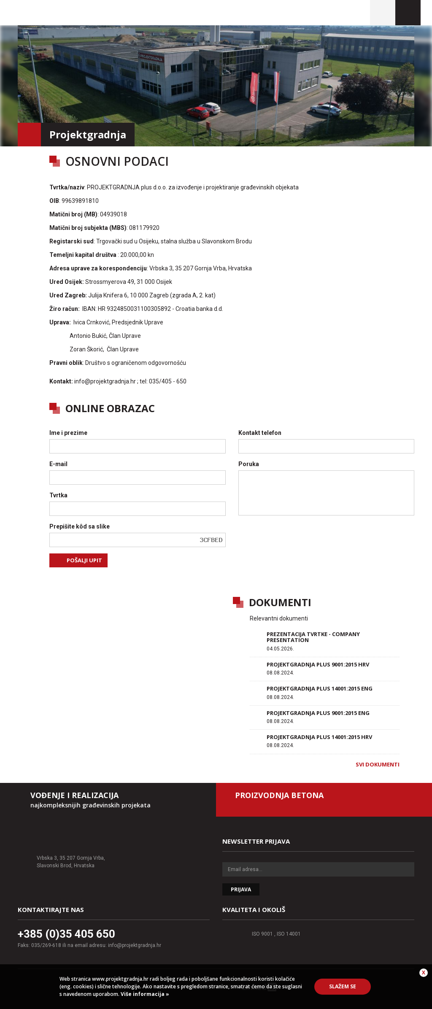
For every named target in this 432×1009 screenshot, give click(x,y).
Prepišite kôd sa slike (79, 526)
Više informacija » (144, 994)
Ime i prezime (68, 432)
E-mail (58, 464)
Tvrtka (58, 495)
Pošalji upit (84, 560)
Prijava (241, 889)
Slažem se (342, 986)
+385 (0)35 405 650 (66, 934)
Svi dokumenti (378, 764)
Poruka (248, 464)
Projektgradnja (75, 12)
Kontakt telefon (259, 432)
